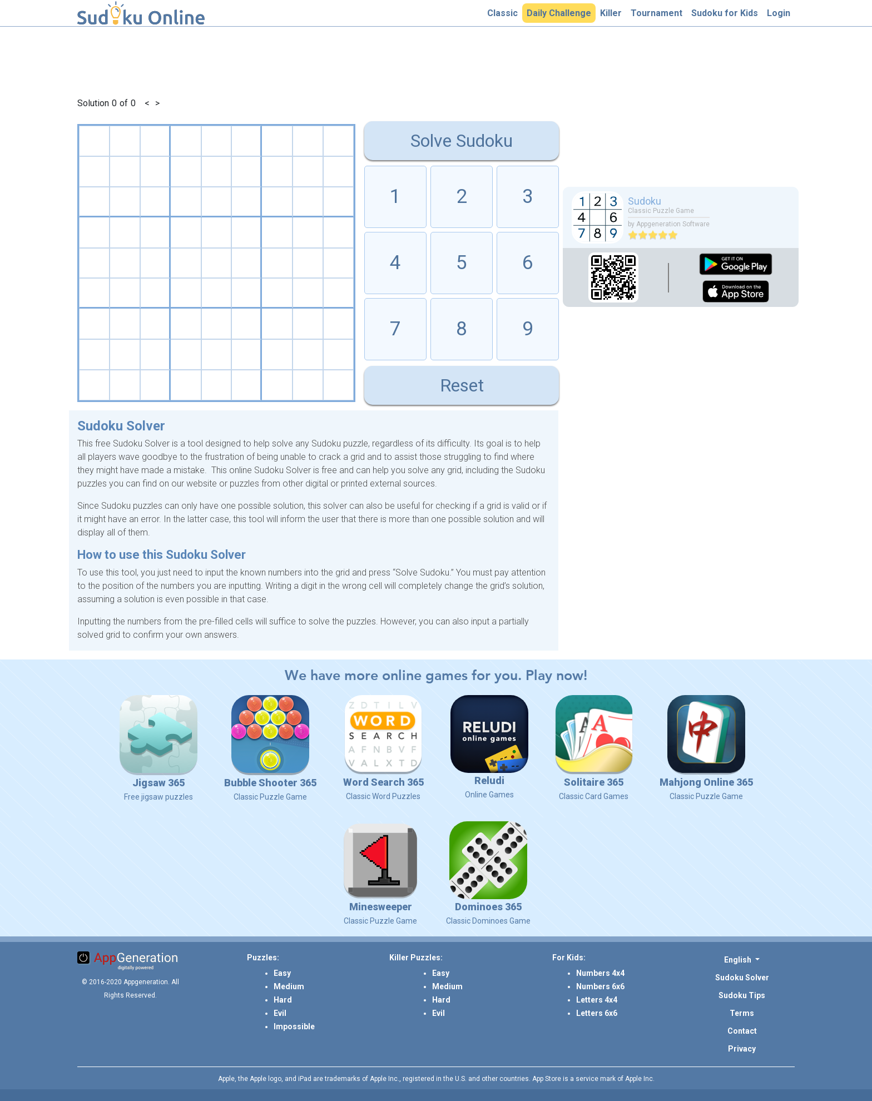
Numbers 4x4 (600, 973)
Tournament (659, 12)
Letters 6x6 (596, 1013)
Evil (280, 1013)
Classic (504, 12)
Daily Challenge (561, 12)
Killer (613, 12)
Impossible (294, 1026)
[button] (742, 959)
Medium (289, 986)
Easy (282, 973)
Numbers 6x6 (600, 986)
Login (781, 12)
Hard (283, 999)
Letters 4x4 (596, 999)
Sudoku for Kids (726, 12)
